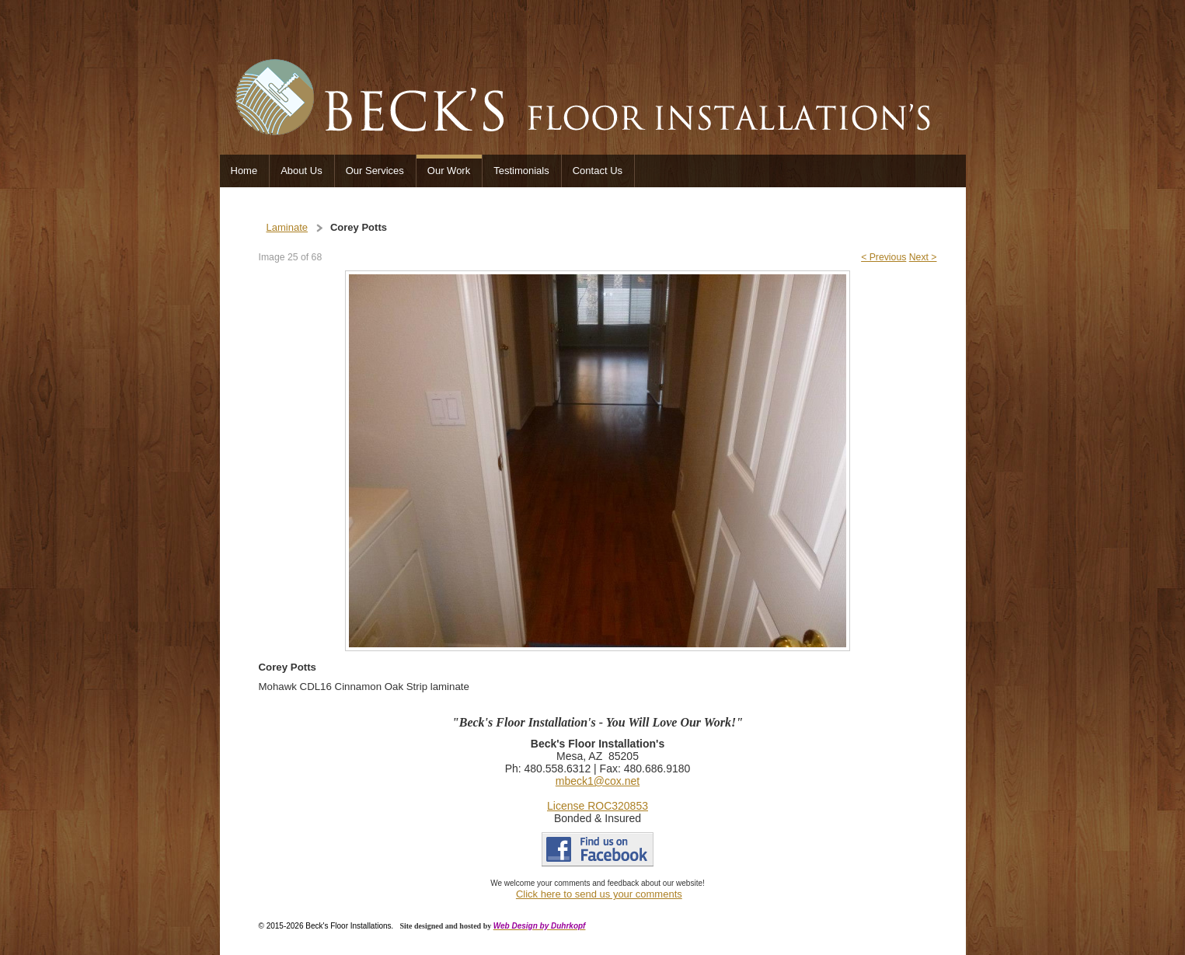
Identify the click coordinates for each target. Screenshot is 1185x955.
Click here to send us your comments (599, 894)
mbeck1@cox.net (598, 781)
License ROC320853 (597, 806)
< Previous (883, 257)
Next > (923, 257)
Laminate (287, 227)
